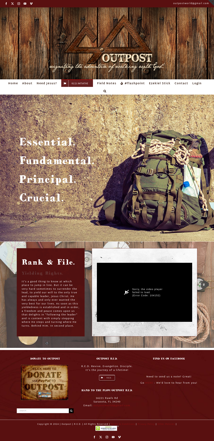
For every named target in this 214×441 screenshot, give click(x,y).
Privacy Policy (146, 424)
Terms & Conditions (123, 424)
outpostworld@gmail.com (191, 3)
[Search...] (43, 410)
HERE (149, 383)
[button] (104, 90)
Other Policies (167, 424)
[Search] (71, 410)
